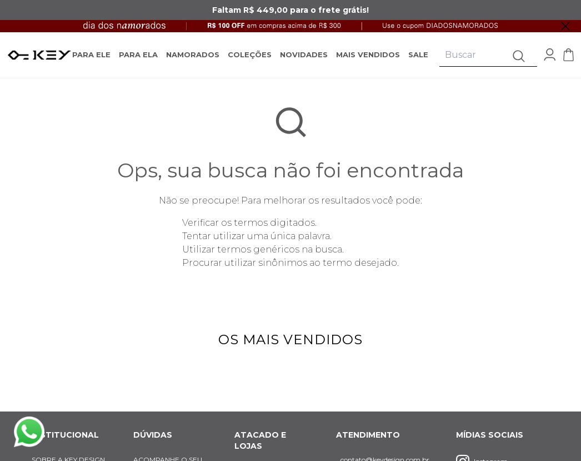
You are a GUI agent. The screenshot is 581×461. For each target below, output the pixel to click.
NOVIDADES (304, 54)
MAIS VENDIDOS (368, 54)
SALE (418, 54)
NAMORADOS (192, 54)
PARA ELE (91, 54)
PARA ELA (138, 54)
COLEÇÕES (250, 54)
